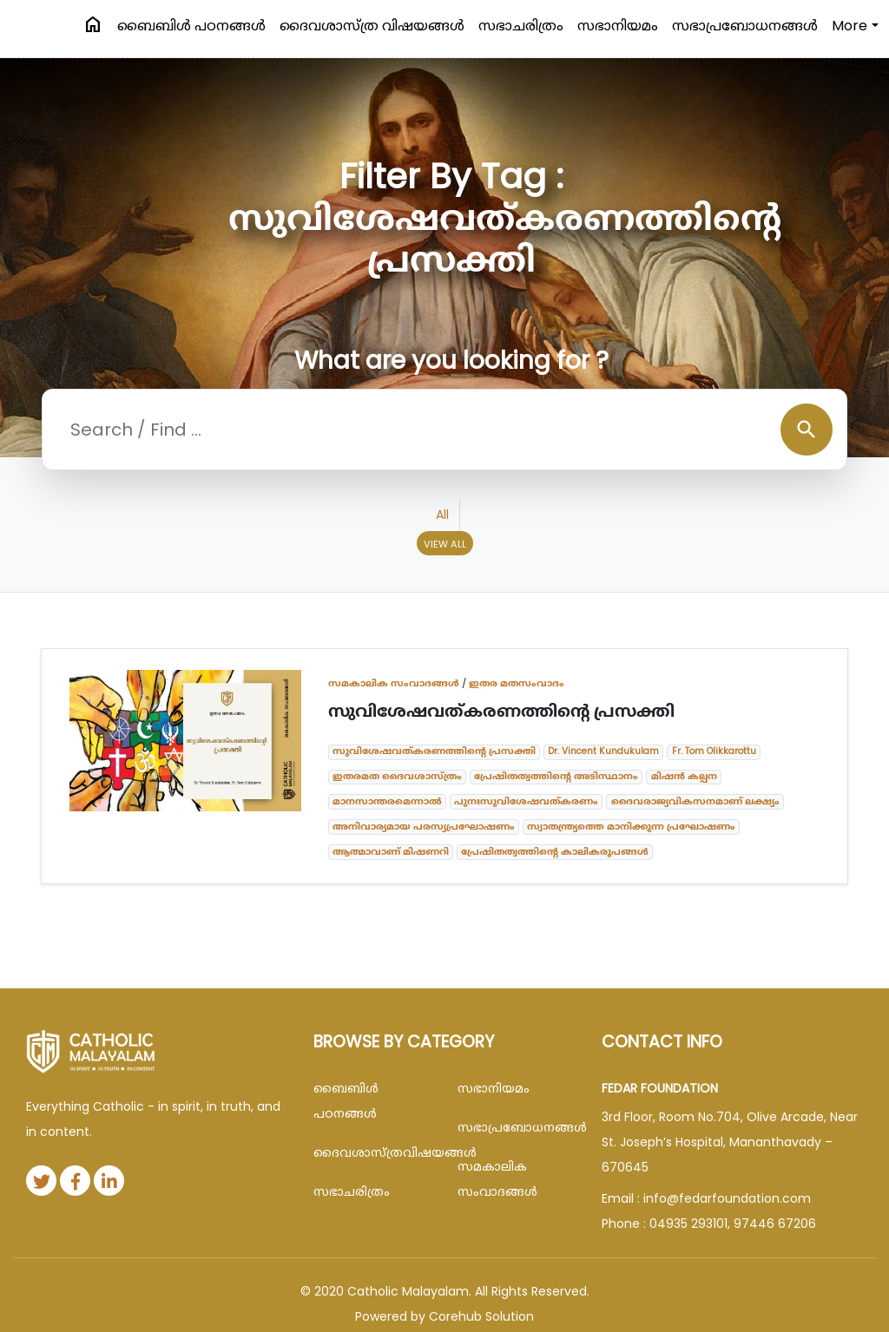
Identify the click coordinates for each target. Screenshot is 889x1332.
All (442, 514)
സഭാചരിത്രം (520, 26)
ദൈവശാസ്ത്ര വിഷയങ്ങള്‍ (372, 26)
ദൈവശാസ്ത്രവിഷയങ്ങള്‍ (372, 1152)
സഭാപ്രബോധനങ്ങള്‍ (745, 26)
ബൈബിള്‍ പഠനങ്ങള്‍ (191, 26)
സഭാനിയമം (617, 26)
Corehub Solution (481, 1316)
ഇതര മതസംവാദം (516, 683)
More (849, 26)
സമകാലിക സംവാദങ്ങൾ (393, 683)
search (806, 429)
